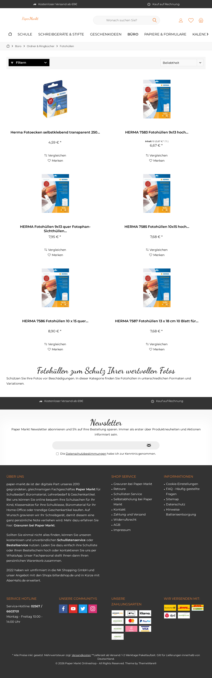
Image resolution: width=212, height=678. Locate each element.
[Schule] (25, 34)
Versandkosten (81, 655)
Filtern (18, 62)
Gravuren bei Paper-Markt (133, 484)
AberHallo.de (16, 580)
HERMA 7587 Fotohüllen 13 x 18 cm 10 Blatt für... (156, 321)
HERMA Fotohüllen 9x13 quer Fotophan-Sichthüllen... (55, 229)
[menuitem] (201, 20)
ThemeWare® (148, 663)
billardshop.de (63, 575)
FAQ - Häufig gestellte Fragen (183, 491)
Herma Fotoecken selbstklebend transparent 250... (55, 132)
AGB (117, 525)
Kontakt (120, 509)
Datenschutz (175, 504)
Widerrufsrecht (125, 520)
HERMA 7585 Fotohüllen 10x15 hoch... (156, 227)
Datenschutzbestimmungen (86, 453)
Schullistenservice (71, 540)
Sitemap (172, 499)
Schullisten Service (128, 494)
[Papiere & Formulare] (165, 34)
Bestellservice (17, 545)
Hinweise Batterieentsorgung (181, 512)
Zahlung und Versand (130, 514)
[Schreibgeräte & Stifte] (61, 34)
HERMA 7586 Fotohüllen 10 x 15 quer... (55, 321)
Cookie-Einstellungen (182, 484)
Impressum (122, 530)
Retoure (120, 489)
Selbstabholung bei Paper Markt (133, 501)
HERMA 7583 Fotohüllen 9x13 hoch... (156, 132)
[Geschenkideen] (105, 34)
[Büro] (132, 34)
